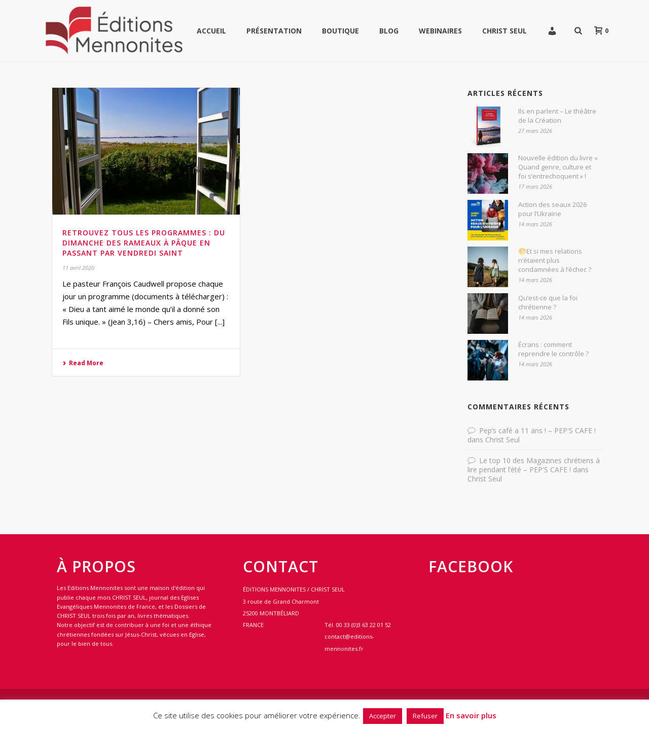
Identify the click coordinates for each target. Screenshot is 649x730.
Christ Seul (504, 31)
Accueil (211, 31)
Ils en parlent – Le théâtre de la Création (557, 116)
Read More (82, 363)
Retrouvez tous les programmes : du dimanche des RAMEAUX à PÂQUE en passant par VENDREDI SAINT (143, 243)
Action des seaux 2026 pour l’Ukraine (552, 209)
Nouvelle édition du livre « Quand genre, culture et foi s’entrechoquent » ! (558, 167)
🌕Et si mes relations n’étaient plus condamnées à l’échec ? (554, 260)
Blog (389, 31)
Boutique (340, 31)
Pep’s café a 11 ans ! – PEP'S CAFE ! (537, 430)
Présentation (274, 31)
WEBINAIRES (440, 31)
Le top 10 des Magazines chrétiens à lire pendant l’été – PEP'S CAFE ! (533, 465)
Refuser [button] (425, 715)
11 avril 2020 (78, 267)
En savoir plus (471, 715)
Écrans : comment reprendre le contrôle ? (553, 349)
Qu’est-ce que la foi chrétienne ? (548, 302)
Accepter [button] (382, 715)
